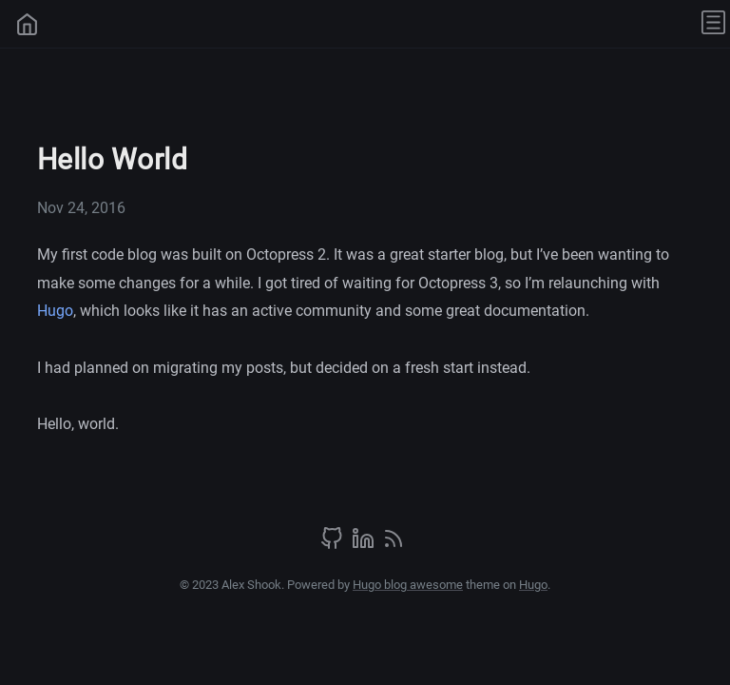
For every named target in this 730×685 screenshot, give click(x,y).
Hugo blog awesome (408, 584)
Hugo (55, 311)
